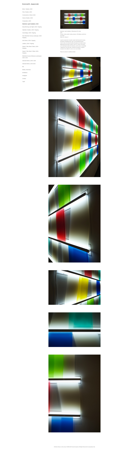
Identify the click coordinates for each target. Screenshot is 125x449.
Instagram (24, 75)
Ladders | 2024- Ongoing (28, 43)
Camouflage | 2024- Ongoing (29, 32)
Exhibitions (24, 72)
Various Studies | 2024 (27, 18)
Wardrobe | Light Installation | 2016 (30, 24)
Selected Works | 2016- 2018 (29, 60)
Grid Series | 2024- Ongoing (28, 40)
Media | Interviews (26, 69)
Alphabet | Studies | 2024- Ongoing (30, 30)
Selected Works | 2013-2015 (29, 63)
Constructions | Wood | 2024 (29, 15)
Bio (23, 66)
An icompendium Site (91, 446)
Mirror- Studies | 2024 (27, 9)
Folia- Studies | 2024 (27, 12)
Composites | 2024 (26, 21)
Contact (24, 78)
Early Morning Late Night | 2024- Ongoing (32, 26)
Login (23, 81)
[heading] (26, 4)
